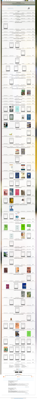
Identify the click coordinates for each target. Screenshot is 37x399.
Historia (6, 0)
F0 (30, 0)
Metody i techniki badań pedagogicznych (11, 365)
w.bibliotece (16, 375)
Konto (10, 0)
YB (26, 0)
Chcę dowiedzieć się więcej (16, 398)
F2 (32, 0)
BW (25, 0)
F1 (31, 0)
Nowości (4, 0)
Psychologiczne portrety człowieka (17, 365)
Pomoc (8, 0)
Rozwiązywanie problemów (23, 365)
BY (27, 0)
